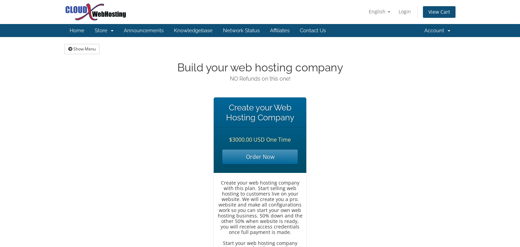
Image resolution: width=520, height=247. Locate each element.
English (379, 11)
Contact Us (313, 30)
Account (437, 30)
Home (77, 30)
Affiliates (279, 30)
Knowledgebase (193, 30)
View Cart (439, 12)
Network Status (241, 30)
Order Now (260, 157)
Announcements (144, 30)
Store (104, 30)
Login (405, 11)
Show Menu (82, 49)
